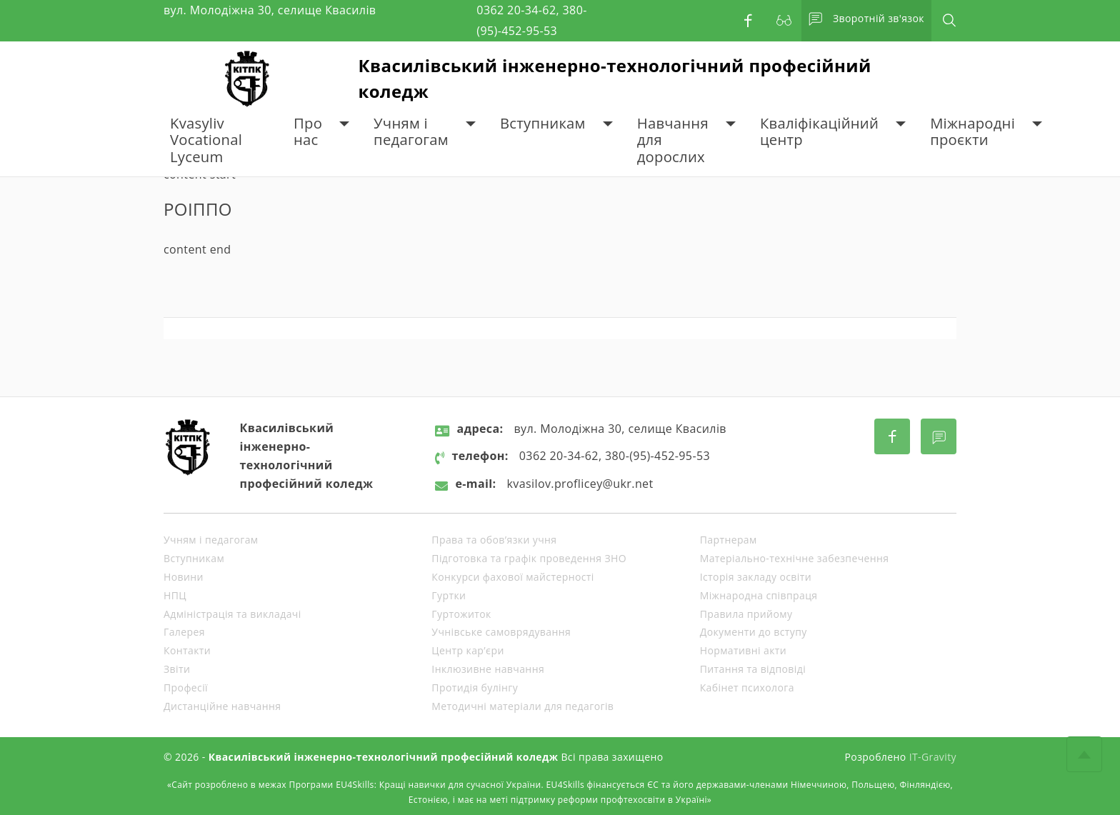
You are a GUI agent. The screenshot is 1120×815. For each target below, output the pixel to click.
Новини (184, 577)
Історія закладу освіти (755, 577)
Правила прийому (746, 614)
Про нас (308, 132)
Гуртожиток (461, 614)
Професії (186, 687)
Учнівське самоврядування (501, 632)
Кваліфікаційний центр (819, 132)
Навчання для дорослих (673, 140)
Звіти (177, 669)
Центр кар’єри (467, 650)
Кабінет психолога (747, 687)
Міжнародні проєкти (972, 132)
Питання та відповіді (753, 669)
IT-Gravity (932, 757)
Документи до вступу (753, 632)
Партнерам (728, 539)
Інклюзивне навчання (487, 669)
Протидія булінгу (474, 687)
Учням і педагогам (411, 132)
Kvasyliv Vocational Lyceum (206, 140)
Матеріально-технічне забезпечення (794, 558)
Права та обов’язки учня (493, 539)
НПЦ (175, 595)
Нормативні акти (743, 650)
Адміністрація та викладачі (232, 614)
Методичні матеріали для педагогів (522, 706)
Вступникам (543, 123)
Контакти (187, 650)
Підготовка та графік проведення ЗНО (528, 558)
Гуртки (448, 595)
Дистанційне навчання (222, 706)
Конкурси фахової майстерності (512, 577)
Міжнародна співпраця (759, 595)
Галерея (184, 632)
